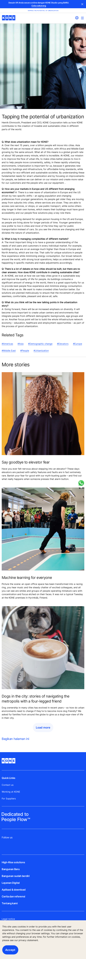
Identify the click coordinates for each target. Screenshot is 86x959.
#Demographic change (40, 343)
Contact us (7, 784)
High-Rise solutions (13, 862)
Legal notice (8, 918)
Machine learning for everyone (27, 577)
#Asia (21, 343)
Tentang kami (10, 903)
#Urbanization (41, 350)
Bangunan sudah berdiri (16, 875)
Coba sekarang (38, 5)
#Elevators (62, 343)
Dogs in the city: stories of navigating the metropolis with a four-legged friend (35, 698)
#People (24, 350)
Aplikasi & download (13, 889)
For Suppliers (9, 798)
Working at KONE (11, 791)
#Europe (77, 343)
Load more (43, 727)
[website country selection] (76, 17)
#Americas (7, 343)
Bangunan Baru (11, 869)
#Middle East (9, 350)
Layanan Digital (11, 882)
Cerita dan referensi (13, 896)
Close (82, 4)
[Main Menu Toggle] (82, 18)
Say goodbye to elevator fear (26, 462)
